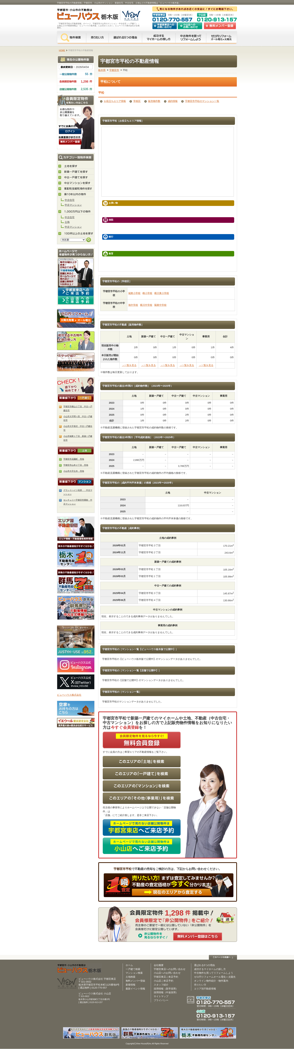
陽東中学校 (160, 305)
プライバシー (161, 1000)
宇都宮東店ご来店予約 (166, 976)
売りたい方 (97, 37)
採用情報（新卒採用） (166, 988)
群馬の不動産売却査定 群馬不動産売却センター (75, 581)
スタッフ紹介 (75, 362)
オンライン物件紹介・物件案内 (211, 980)
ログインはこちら (70, 131)
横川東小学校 (161, 293)
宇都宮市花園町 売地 (73, 459)
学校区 (137, 101)
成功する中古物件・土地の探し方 (75, 340)
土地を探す (76, 166)
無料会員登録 (220, 26)
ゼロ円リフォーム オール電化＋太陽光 (221, 37)
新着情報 (130, 984)
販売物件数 (154, 101)
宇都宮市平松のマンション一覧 (202, 101)
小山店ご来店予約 (163, 980)
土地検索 (130, 976)
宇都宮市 (114, 70)
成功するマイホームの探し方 (158, 37)
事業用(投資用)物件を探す (76, 189)
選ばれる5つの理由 (125, 37)
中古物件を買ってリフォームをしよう (190, 37)
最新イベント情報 (135, 988)
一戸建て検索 (133, 969)
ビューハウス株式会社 (69, 694)
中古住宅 (69, 200)
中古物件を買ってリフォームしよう (213, 972)
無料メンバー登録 (135, 980)
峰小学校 (147, 293)
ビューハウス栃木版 (79, 968)
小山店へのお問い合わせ (190, 26)
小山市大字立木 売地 (73, 471)
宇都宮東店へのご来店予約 (76, 291)
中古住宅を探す (76, 177)
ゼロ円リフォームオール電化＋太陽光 (215, 976)
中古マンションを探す (76, 183)
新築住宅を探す (76, 172)
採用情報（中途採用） (166, 992)
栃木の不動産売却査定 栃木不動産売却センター (75, 555)
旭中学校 (133, 305)
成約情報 (173, 101)
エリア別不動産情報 (205, 988)
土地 (67, 222)
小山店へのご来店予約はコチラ (76, 300)
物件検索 (71, 37)
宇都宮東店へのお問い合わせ (164, 26)
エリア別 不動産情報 (75, 529)
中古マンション (73, 204)
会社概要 (159, 965)
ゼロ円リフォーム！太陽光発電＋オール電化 (75, 318)
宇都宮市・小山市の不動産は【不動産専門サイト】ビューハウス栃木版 (83, 15)
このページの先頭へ (223, 957)
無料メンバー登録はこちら (197, 936)
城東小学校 (134, 293)
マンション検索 (134, 972)
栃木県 (102, 70)
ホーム (129, 965)
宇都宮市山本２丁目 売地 (75, 465)
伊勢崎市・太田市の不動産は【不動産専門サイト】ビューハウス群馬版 (75, 607)
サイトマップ (161, 996)
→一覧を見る (129, 365)
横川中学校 (146, 305)
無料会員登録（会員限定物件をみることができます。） (70, 142)
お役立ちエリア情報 (115, 101)
